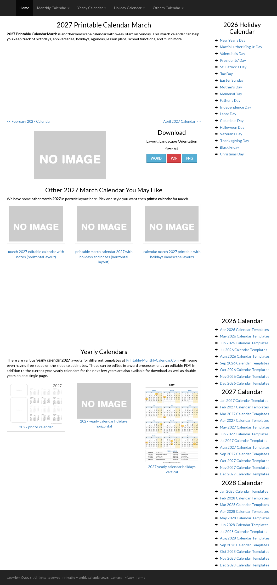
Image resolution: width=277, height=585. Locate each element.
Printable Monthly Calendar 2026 (86, 578)
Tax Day (226, 73)
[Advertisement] (104, 80)
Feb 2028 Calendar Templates (244, 498)
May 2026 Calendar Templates (245, 336)
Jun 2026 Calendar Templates (244, 343)
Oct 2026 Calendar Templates (244, 369)
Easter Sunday (232, 80)
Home (24, 7)
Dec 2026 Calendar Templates (244, 383)
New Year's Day (232, 40)
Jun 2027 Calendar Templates (244, 434)
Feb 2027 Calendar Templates (244, 407)
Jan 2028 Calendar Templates (244, 491)
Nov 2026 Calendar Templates (244, 376)
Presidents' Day (233, 60)
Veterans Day (231, 134)
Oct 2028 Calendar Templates (244, 551)
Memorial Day (231, 94)
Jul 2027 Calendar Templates (243, 440)
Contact (116, 578)
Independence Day (235, 107)
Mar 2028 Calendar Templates (244, 504)
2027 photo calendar (36, 427)
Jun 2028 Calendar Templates (244, 524)
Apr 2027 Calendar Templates (244, 420)
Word (156, 158)
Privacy (129, 578)
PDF (174, 158)
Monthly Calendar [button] (53, 7)
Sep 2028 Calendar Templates (244, 545)
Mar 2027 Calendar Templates (244, 414)
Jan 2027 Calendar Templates (244, 400)
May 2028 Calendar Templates (245, 518)
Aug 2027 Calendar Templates (245, 447)
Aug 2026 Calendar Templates (245, 356)
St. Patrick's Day (233, 67)
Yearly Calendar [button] (91, 7)
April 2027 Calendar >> (182, 121)
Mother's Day (231, 87)
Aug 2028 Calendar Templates (245, 538)
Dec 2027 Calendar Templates (244, 474)
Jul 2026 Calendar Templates (243, 349)
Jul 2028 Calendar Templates (243, 531)
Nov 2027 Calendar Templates (244, 467)
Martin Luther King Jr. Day (241, 46)
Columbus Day (232, 120)
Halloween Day (232, 127)
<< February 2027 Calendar (29, 121)
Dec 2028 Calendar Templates (244, 565)
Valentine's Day (232, 53)
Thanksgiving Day (234, 140)
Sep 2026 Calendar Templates (244, 363)
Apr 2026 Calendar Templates (244, 329)
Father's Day (230, 100)
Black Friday (229, 147)
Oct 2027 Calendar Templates (244, 460)
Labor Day (228, 113)
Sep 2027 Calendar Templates (244, 454)
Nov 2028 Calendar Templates (244, 558)
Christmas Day (232, 154)
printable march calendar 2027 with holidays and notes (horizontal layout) (104, 256)
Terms (140, 578)
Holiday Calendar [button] (129, 7)
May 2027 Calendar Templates (245, 427)
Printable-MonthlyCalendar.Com (152, 360)
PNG (189, 158)
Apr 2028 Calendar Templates (244, 511)
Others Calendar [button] (168, 7)
